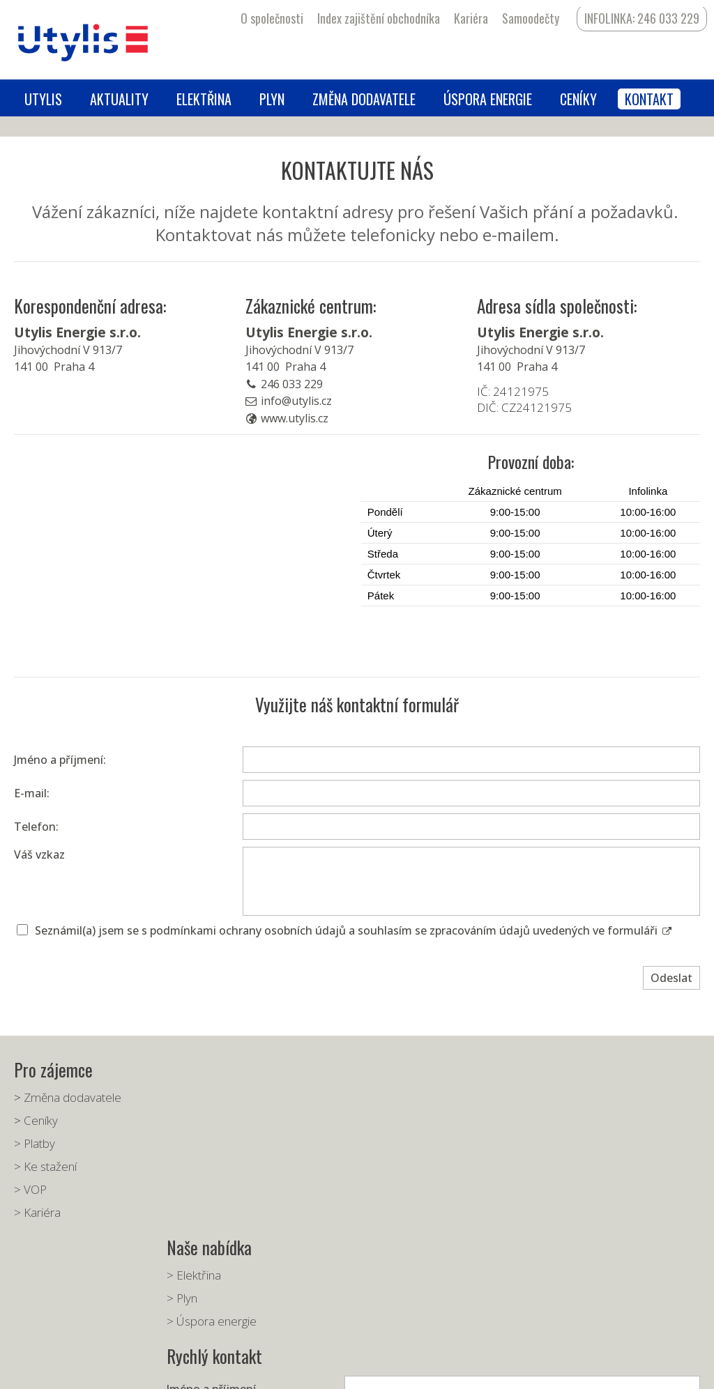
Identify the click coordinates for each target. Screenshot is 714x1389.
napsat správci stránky (332, 1368)
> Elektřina (198, 1097)
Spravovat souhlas (562, 1368)
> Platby (34, 1143)
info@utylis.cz (296, 400)
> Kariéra (37, 1212)
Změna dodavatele (72, 1097)
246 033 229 (292, 384)
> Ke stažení (45, 1166)
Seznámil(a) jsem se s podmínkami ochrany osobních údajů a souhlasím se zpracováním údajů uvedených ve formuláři (353, 930)
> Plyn (186, 1120)
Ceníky (41, 1120)
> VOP (30, 1189)
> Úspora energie (216, 1143)
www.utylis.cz (294, 418)
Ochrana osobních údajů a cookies (451, 1368)
